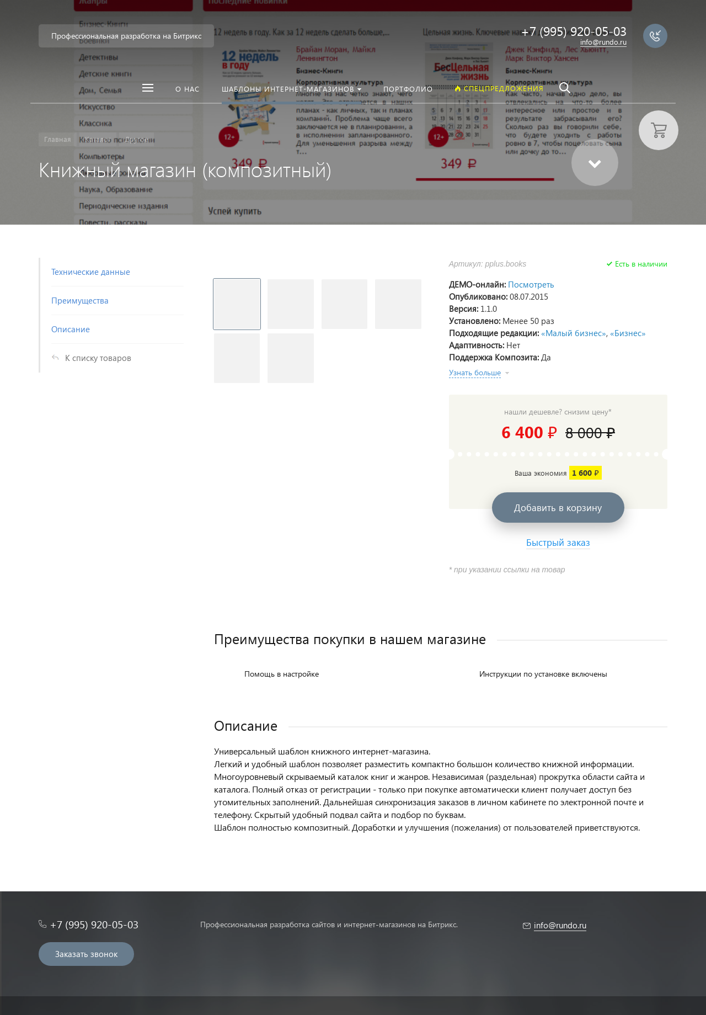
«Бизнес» (628, 332)
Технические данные (90, 271)
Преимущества (80, 300)
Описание (70, 328)
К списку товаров (98, 357)
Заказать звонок (86, 953)
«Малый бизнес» (573, 332)
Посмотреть (531, 284)
